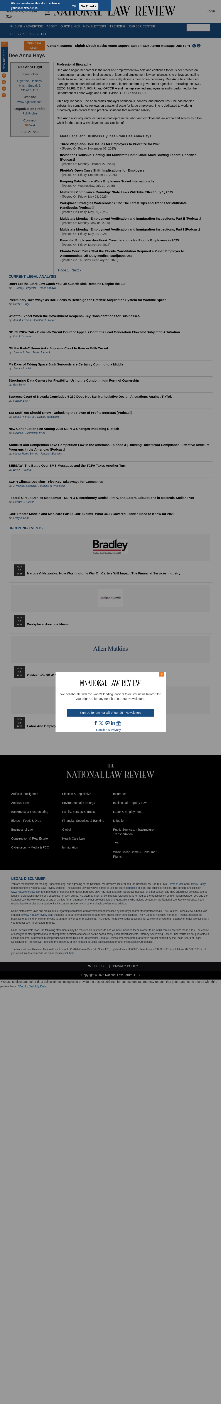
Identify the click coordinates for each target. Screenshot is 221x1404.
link (113, 723)
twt (101, 723)
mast (107, 723)
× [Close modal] (162, 674)
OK (74, 6)
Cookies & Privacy (108, 730)
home (118, 723)
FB (96, 723)
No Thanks (88, 6)
